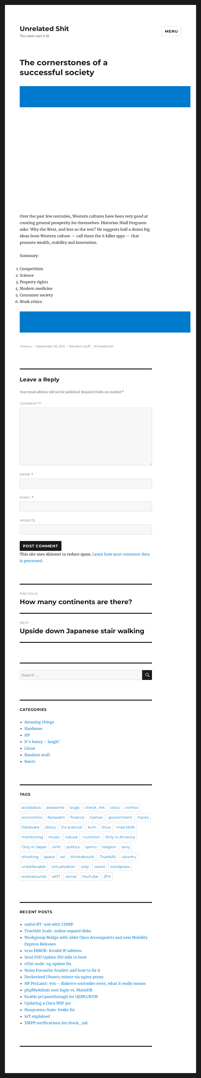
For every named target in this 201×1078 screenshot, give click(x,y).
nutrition (91, 837)
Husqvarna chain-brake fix (49, 1009)
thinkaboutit (104, 346)
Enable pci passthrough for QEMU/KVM (61, 996)
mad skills (125, 827)
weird (99, 866)
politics (73, 847)
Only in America (120, 837)
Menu (171, 31)
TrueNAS (108, 857)
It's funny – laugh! (42, 741)
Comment (30, 404)
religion (109, 847)
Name (26, 474)
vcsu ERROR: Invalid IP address (53, 950)
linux (106, 827)
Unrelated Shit (44, 29)
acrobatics (31, 807)
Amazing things (39, 722)
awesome (55, 807)
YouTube (90, 876)
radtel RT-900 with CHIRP (48, 924)
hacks (143, 817)
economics (32, 817)
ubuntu (128, 857)
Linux (29, 748)
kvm (92, 827)
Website (28, 520)
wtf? (56, 876)
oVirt (56, 847)
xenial (70, 876)
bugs (75, 807)
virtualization (63, 866)
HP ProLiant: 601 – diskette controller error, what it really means (85, 983)
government (120, 817)
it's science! (72, 827)
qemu (91, 847)
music (54, 837)
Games (96, 817)
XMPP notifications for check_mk (56, 1022)
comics (131, 807)
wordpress (120, 866)
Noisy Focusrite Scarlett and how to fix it (62, 970)
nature (71, 837)
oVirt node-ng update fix (47, 963)
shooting (30, 857)
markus (25, 346)
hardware (30, 827)
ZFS (107, 876)
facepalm (56, 817)
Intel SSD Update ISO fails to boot (55, 957)
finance (77, 817)
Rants (29, 761)
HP (27, 735)
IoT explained (37, 1016)
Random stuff (79, 346)
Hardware (33, 728)
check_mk (95, 807)
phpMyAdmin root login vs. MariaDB (58, 990)
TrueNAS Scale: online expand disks (57, 930)
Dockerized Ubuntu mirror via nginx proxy (63, 976)
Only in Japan (34, 847)
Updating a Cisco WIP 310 (47, 1003)
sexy (125, 847)
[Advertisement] (106, 97)
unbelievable (34, 866)
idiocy (50, 827)
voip (85, 866)
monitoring (32, 837)
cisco (115, 807)
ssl (62, 857)
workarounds (34, 876)
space (49, 857)
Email (27, 497)
